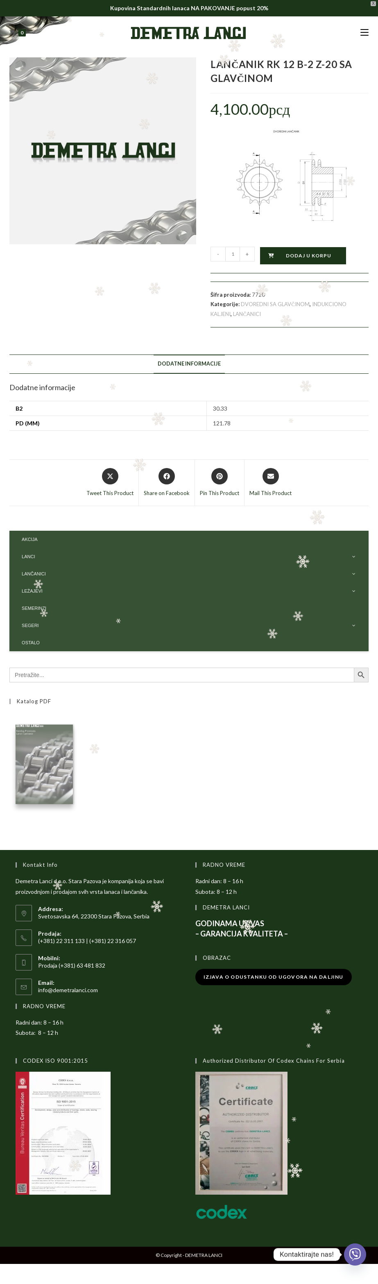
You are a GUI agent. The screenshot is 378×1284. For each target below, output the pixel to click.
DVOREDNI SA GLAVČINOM (275, 304)
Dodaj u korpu (308, 255)
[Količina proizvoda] (232, 254)
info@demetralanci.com (68, 991)
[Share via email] (270, 483)
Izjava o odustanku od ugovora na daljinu (274, 978)
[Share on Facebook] (167, 483)
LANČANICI (247, 314)
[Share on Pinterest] (219, 483)
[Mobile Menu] (364, 33)
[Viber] (355, 1254)
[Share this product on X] (110, 483)
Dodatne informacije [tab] (189, 364)
